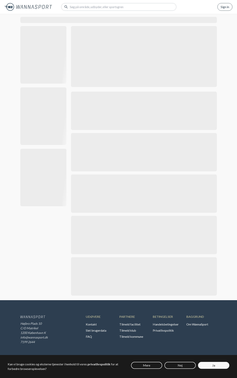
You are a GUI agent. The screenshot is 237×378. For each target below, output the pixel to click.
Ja (213, 365)
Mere (146, 365)
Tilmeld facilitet (129, 324)
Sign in (225, 7)
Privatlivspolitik (163, 330)
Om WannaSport (197, 324)
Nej (180, 365)
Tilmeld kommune (131, 336)
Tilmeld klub (127, 330)
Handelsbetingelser (166, 324)
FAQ (89, 336)
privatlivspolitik (99, 364)
